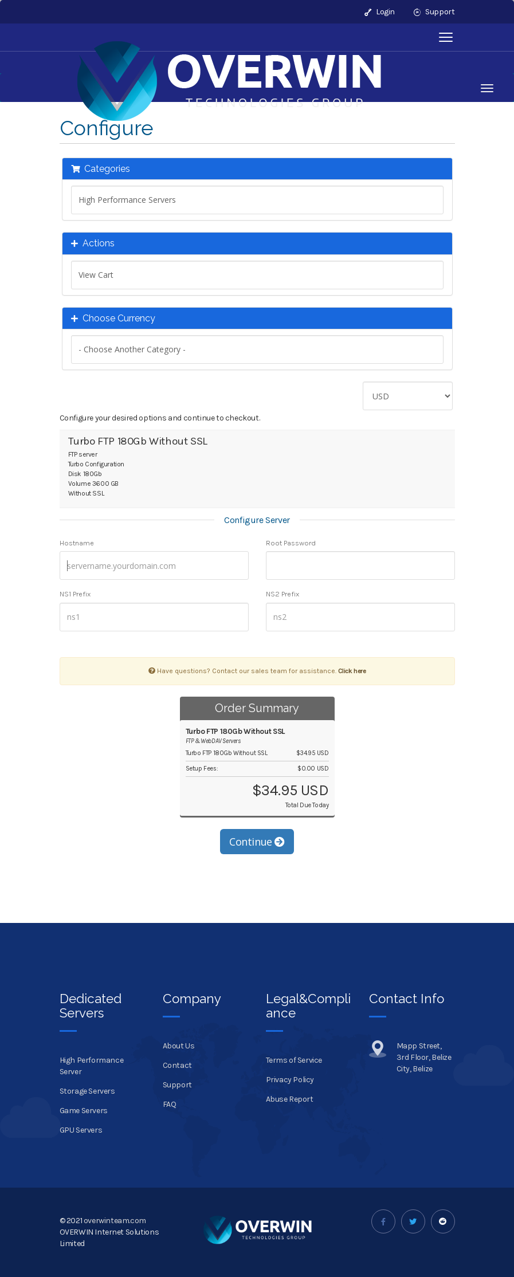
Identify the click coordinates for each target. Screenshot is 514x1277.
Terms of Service (294, 1060)
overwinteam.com (115, 1220)
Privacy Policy (290, 1080)
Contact (177, 1065)
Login (379, 12)
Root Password (291, 543)
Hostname (77, 543)
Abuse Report (289, 1099)
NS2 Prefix (282, 594)
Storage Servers (87, 1091)
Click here (352, 671)
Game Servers (84, 1110)
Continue (257, 841)
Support (434, 12)
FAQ (169, 1104)
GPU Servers (81, 1130)
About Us (179, 1046)
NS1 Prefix (75, 594)
